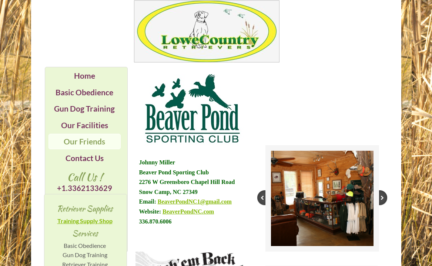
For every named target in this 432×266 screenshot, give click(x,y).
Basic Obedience (84, 92)
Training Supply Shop (85, 220)
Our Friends (84, 141)
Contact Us (85, 158)
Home (84, 75)
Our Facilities (84, 125)
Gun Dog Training (84, 108)
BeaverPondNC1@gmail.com (195, 201)
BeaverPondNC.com (188, 211)
